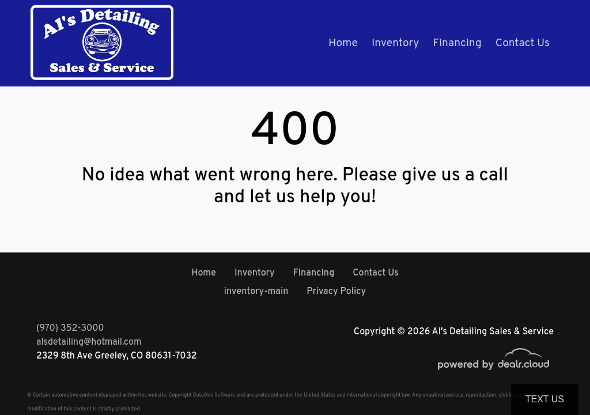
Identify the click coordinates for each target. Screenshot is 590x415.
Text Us (544, 399)
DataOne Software (214, 395)
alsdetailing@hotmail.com (89, 342)
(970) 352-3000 (70, 328)
